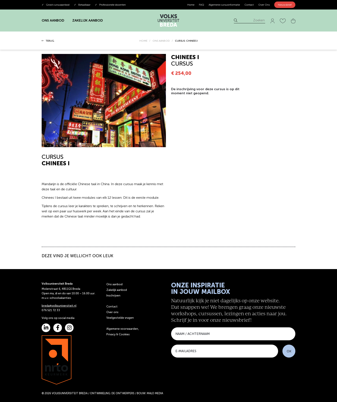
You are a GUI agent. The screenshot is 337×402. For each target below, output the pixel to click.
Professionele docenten (110, 4)
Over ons (112, 312)
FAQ (201, 4)
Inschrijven (113, 295)
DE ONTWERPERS (123, 393)
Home (190, 4)
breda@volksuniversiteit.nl (59, 305)
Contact (249, 4)
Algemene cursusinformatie (224, 4)
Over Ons (264, 4)
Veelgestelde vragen (120, 317)
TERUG (48, 40)
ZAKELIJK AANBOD (87, 20)
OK (289, 351)
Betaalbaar (82, 4)
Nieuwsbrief (285, 4)
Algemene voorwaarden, (122, 328)
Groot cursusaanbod (55, 4)
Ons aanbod (114, 284)
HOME (143, 40)
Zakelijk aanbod (116, 290)
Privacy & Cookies (118, 334)
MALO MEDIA (155, 393)
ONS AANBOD (53, 20)
